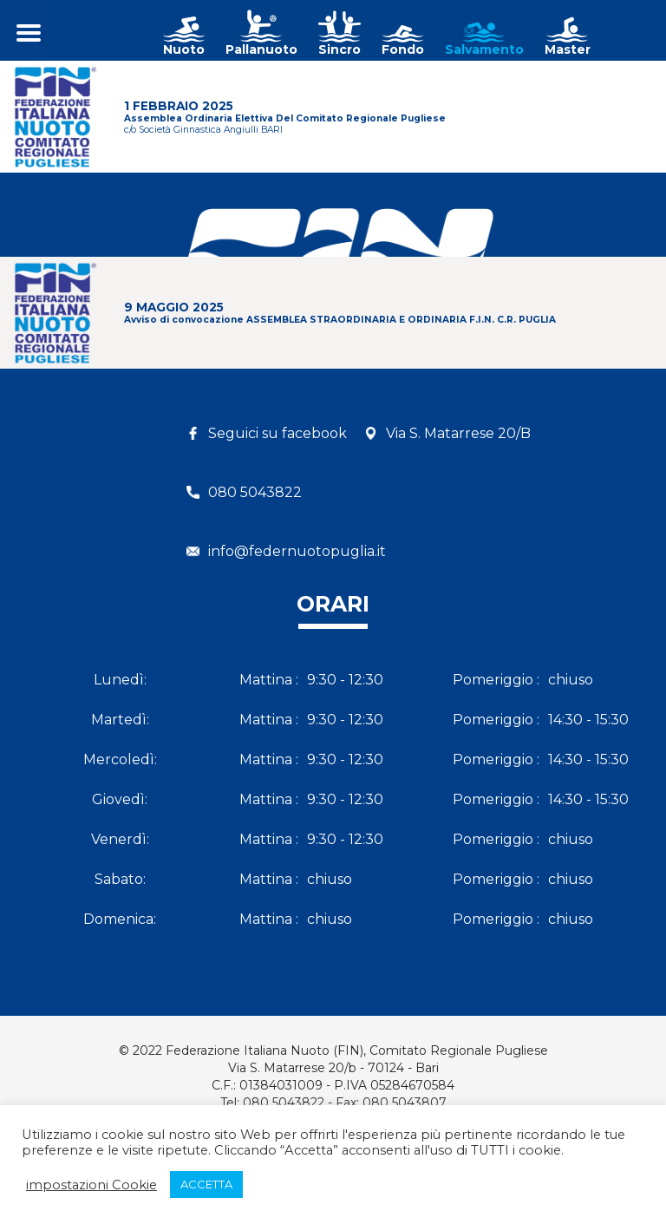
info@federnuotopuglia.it (297, 551)
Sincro (339, 49)
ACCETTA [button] (206, 1184)
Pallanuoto (261, 49)
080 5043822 (255, 492)
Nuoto (184, 49)
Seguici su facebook (277, 433)
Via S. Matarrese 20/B (458, 433)
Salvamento (484, 49)
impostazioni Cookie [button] (91, 1185)
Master (568, 49)
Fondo (403, 49)
